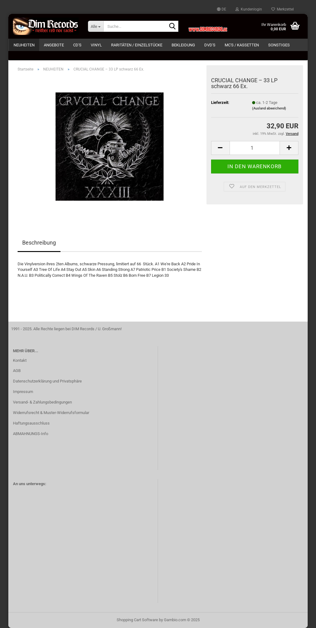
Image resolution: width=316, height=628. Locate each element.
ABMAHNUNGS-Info (30, 433)
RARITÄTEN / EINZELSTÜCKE (136, 45)
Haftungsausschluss (31, 423)
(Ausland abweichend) (269, 108)
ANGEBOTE (54, 45)
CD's (77, 45)
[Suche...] (95, 26)
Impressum (23, 391)
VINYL (96, 45)
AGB (17, 370)
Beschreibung (39, 242)
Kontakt (20, 360)
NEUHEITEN (24, 45)
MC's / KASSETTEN (242, 45)
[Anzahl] (255, 148)
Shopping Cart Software (137, 619)
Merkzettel (282, 9)
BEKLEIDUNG (183, 45)
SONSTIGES (279, 45)
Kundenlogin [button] (248, 9)
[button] (221, 9)
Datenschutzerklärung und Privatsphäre (47, 381)
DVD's (209, 45)
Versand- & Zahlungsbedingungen (42, 402)
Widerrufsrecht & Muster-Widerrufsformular (51, 412)
